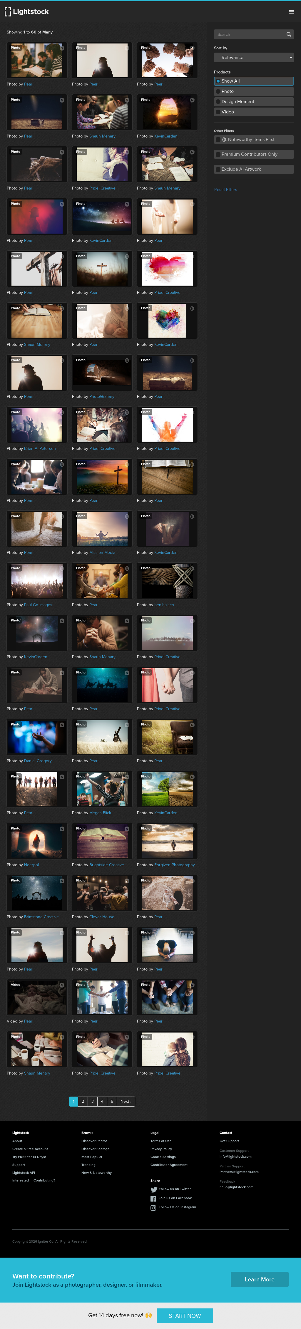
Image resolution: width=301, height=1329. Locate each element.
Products (222, 72)
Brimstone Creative (41, 917)
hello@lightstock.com (236, 1187)
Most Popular (91, 1156)
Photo (228, 91)
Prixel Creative (102, 188)
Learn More (260, 1279)
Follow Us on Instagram (177, 1207)
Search (289, 34)
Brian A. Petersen (40, 448)
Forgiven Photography (174, 865)
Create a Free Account (30, 1149)
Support (18, 1164)
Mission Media (102, 552)
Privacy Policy (161, 1149)
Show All (231, 81)
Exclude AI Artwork (241, 169)
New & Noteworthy (96, 1172)
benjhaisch (164, 605)
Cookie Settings (163, 1156)
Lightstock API (23, 1172)
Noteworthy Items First (248, 139)
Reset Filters (225, 190)
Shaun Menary (102, 136)
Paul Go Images (38, 605)
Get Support (229, 1141)
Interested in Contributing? (33, 1180)
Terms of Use (161, 1141)
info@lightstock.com (236, 1156)
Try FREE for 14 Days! (29, 1156)
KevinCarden (166, 136)
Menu (291, 11)
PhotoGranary (101, 396)
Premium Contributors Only (249, 154)
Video (228, 111)
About (17, 1141)
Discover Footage (95, 1149)
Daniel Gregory (38, 761)
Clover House (101, 917)
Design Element (238, 101)
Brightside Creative (106, 865)
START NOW (185, 1315)
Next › (126, 1101)
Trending (88, 1164)
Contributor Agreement (169, 1164)
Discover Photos (94, 1141)
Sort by (220, 48)
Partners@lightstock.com (239, 1171)
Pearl (28, 84)
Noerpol (31, 865)
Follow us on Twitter (175, 1188)
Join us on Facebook (175, 1198)
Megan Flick (100, 813)
